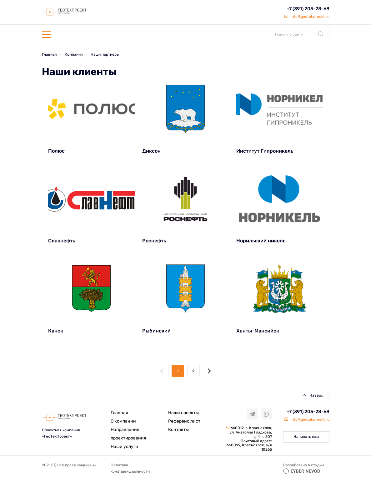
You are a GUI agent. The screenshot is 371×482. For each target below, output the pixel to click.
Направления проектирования (128, 434)
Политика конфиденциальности (130, 468)
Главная (119, 412)
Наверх (316, 395)
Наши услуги (124, 446)
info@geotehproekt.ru (306, 16)
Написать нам (306, 436)
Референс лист (184, 421)
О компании (123, 421)
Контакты (178, 429)
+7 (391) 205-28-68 (308, 9)
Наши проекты (183, 412)
